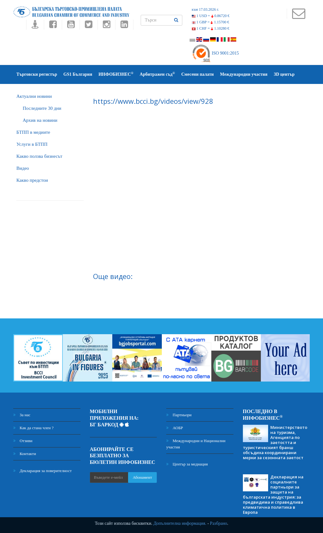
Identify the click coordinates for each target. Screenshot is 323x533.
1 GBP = (210, 22)
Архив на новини (40, 120)
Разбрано (218, 523)
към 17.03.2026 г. (205, 9)
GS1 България (77, 74)
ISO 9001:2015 (215, 53)
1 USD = (211, 16)
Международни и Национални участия (196, 443)
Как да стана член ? (33, 427)
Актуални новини (34, 96)
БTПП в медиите (33, 132)
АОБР (174, 427)
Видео (22, 168)
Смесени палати (197, 74)
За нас (21, 414)
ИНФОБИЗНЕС (115, 74)
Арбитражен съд (157, 74)
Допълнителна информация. (179, 523)
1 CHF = (210, 28)
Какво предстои (32, 180)
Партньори (178, 414)
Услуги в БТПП (31, 144)
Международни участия (243, 74)
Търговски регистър (36, 74)
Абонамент (142, 477)
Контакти (24, 453)
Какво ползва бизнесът (39, 156)
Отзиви (22, 440)
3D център (284, 74)
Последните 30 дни (42, 108)
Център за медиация (187, 464)
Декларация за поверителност (42, 470)
